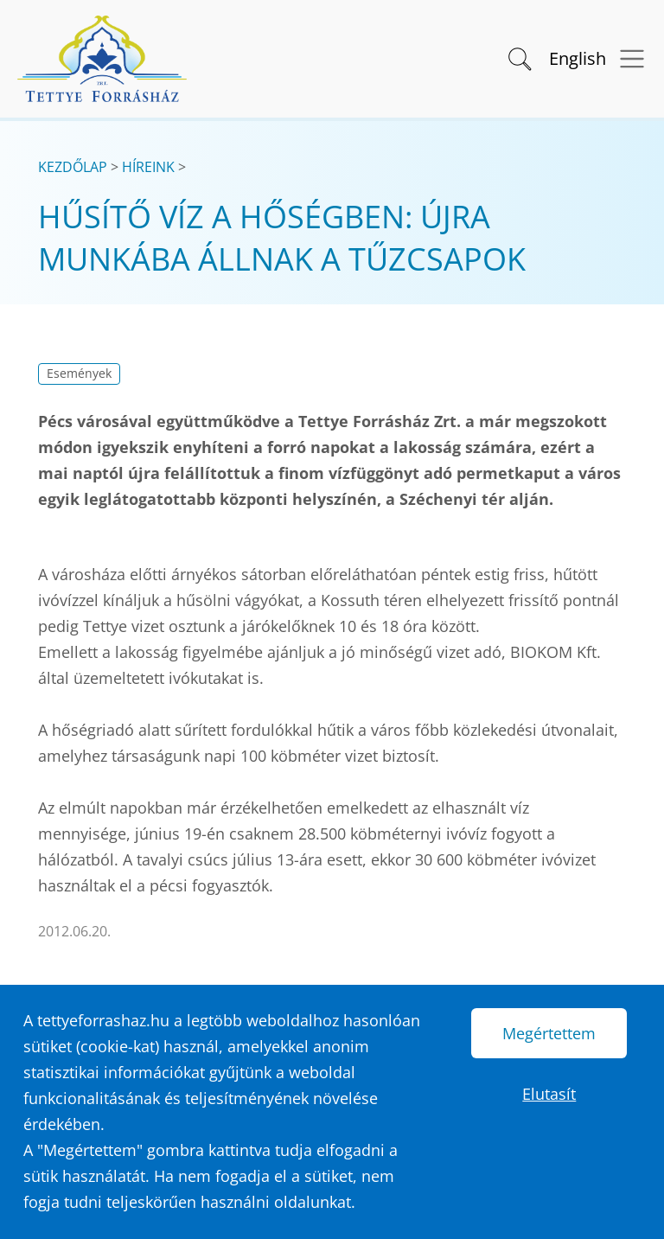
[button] (518, 57)
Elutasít (549, 1093)
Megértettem (549, 1033)
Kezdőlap (72, 166)
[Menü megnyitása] (626, 59)
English (577, 58)
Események (79, 373)
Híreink (148, 166)
